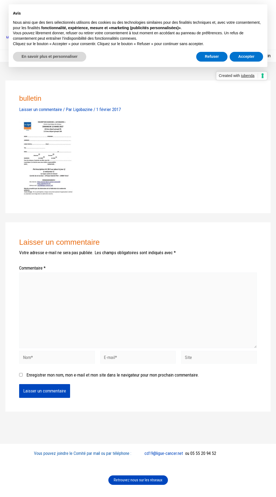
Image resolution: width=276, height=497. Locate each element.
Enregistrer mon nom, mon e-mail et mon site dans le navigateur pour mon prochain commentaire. (112, 375)
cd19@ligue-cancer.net (163, 453)
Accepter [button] (246, 56)
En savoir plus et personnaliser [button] (50, 56)
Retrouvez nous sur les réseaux (138, 480)
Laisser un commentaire (40, 109)
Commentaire (32, 268)
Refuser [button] (212, 56)
